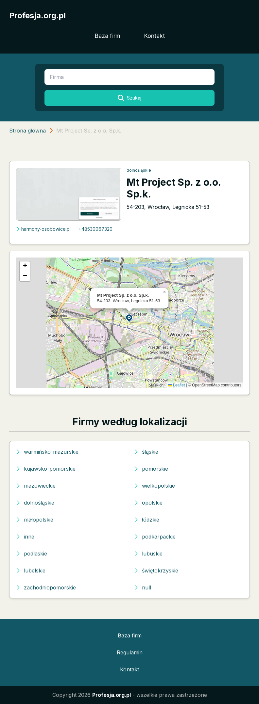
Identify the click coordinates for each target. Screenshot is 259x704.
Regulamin (130, 652)
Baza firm (107, 35)
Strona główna (27, 130)
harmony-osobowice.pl (43, 229)
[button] (129, 318)
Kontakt (154, 35)
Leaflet (176, 385)
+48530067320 (95, 229)
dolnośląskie (139, 170)
